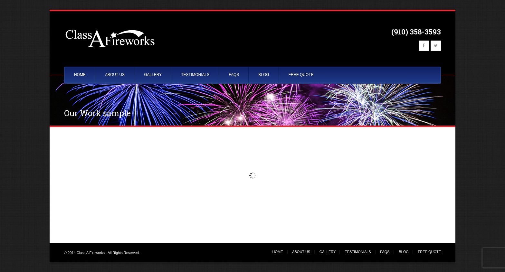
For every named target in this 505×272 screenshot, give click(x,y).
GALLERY (153, 74)
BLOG (263, 74)
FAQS (234, 74)
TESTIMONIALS (195, 74)
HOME (80, 74)
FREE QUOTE (301, 74)
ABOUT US (115, 74)
